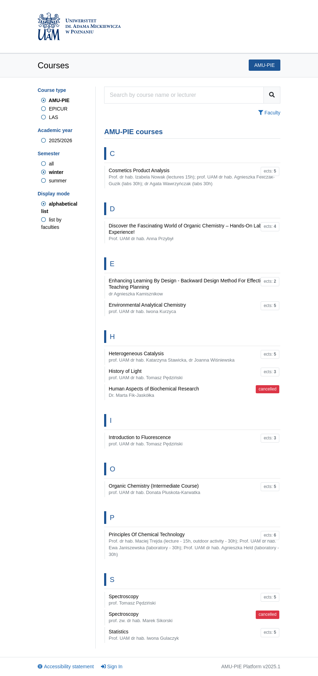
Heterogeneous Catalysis (172, 357)
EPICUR (54, 109)
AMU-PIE (55, 100)
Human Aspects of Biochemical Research (154, 392)
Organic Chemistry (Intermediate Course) (154, 489)
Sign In (112, 666)
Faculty (269, 112)
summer (53, 180)
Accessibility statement (66, 666)
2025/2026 (56, 140)
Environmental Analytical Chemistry (147, 308)
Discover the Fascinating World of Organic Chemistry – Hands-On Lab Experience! (185, 232)
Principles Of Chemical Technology (194, 544)
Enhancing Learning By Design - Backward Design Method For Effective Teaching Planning (187, 287)
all (47, 164)
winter (52, 172)
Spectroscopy (132, 600)
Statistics (144, 635)
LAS (49, 117)
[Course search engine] (184, 95)
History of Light (146, 374)
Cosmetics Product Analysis (192, 177)
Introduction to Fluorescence (146, 440)
